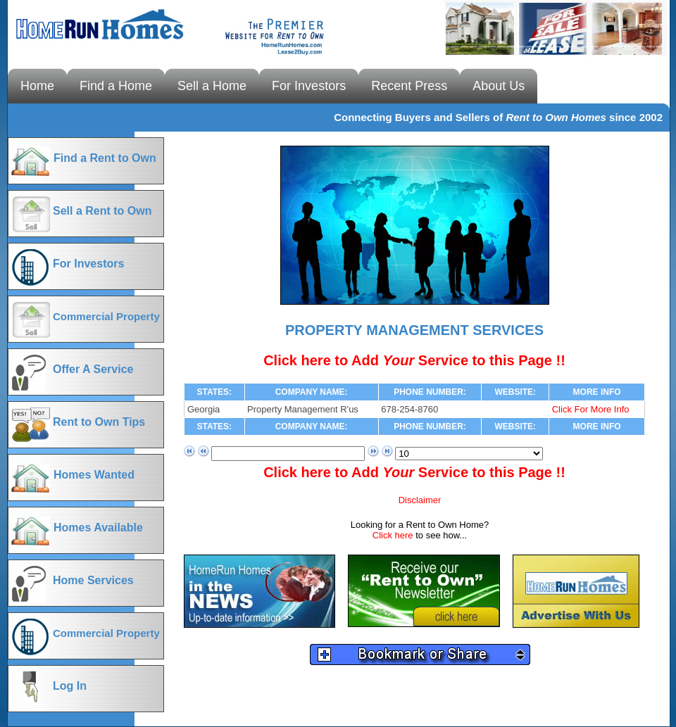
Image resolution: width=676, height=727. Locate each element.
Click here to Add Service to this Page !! (414, 360)
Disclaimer (420, 500)
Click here (394, 535)
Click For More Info (591, 409)
